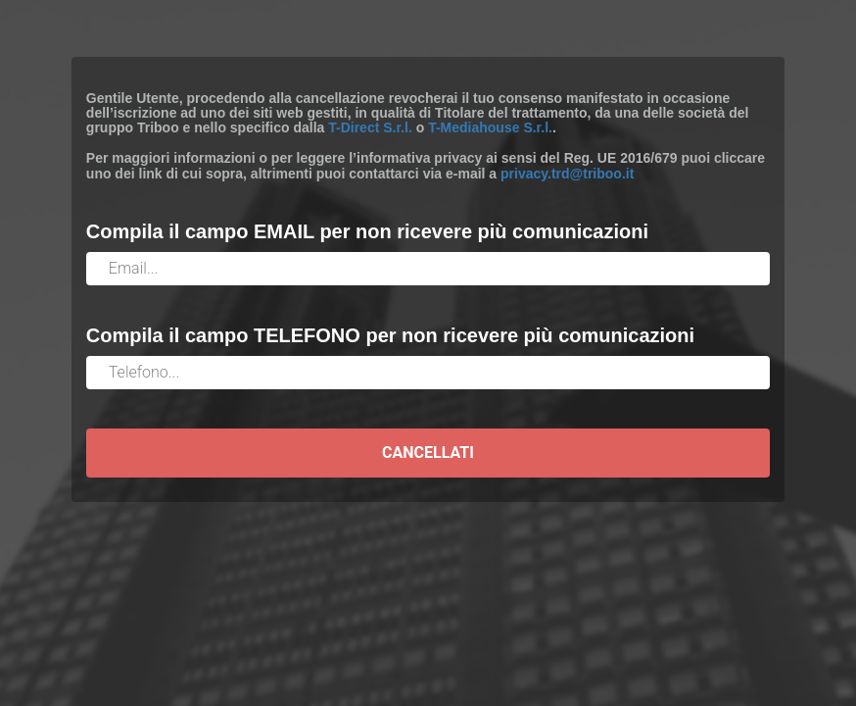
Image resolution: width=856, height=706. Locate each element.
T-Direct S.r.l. (370, 127)
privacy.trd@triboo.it (567, 173)
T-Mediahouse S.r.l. (490, 127)
